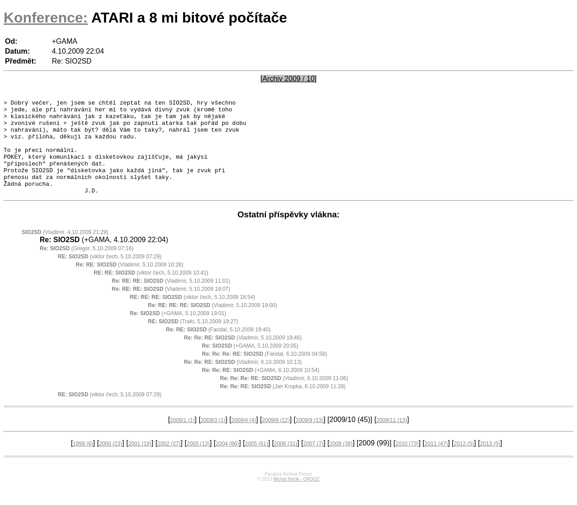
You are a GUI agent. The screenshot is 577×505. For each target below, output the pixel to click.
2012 (464, 462)
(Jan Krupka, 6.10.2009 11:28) (283, 405)
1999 (83, 462)
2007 (313, 462)
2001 (139, 462)
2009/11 (391, 439)
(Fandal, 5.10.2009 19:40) (218, 348)
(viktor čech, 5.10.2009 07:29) (109, 275)
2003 (198, 462)
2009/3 (213, 439)
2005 (256, 462)
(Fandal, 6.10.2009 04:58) (264, 373)
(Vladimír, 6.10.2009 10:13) (243, 381)
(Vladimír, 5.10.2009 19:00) (212, 324)
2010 (406, 462)
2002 (168, 462)
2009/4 (243, 439)
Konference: (46, 17)
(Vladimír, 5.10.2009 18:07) (171, 308)
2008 (341, 462)
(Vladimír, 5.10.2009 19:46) (243, 357)
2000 (110, 462)
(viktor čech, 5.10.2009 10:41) (151, 292)
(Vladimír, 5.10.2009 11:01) (171, 300)
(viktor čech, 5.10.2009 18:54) (192, 316)
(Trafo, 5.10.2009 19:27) (193, 340)
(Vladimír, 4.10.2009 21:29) (65, 251)
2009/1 (182, 439)
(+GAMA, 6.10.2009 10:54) (260, 389)
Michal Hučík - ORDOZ (296, 498)
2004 (227, 462)
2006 (285, 462)
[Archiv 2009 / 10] (289, 79)
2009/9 (309, 439)
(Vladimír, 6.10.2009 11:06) (284, 397)
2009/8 (275, 439)
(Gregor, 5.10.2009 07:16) (86, 267)
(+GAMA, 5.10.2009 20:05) (250, 365)
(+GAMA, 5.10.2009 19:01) (178, 332)
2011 (436, 462)
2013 (490, 462)
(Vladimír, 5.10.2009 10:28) (129, 283)
